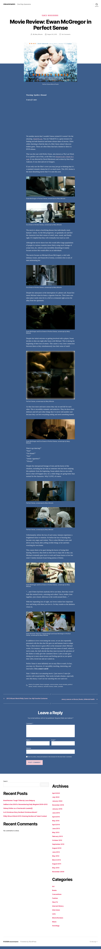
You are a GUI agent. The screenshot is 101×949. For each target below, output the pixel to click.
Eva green (36, 685)
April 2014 (56, 827)
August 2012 (56, 851)
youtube (61, 687)
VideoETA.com (38, 139)
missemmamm (10, 4)
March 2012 (56, 862)
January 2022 (57, 804)
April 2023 (56, 796)
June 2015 (56, 815)
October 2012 (57, 843)
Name (28, 742)
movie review (54, 685)
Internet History (58, 909)
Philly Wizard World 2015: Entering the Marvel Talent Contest (25, 819)
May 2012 (55, 859)
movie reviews (64, 685)
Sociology (55, 928)
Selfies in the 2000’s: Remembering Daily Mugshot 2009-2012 (25, 807)
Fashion (55, 901)
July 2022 (55, 800)
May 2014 (55, 823)
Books (54, 893)
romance (40, 687)
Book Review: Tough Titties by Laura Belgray (19, 803)
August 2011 (56, 866)
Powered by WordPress (30, 944)
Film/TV (44, 16)
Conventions (56, 897)
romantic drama (49, 687)
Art (53, 889)
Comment (29, 726)
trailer (56, 687)
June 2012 (56, 855)
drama (30, 685)
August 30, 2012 (52, 35)
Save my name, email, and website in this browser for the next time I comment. (50, 759)
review (35, 687)
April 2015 (56, 819)
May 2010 (55, 870)
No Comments (66, 35)
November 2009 (58, 874)
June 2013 (56, 831)
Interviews (56, 913)
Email (53, 742)
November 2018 (58, 808)
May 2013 (55, 835)
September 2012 (58, 847)
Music (54, 924)
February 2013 (57, 839)
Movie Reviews (54, 16)
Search (5, 784)
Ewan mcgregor (45, 685)
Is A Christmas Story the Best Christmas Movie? (20, 815)
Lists (54, 916)
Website (28, 751)
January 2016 (57, 811)
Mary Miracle (38, 35)
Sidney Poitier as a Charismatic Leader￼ (17, 811)
